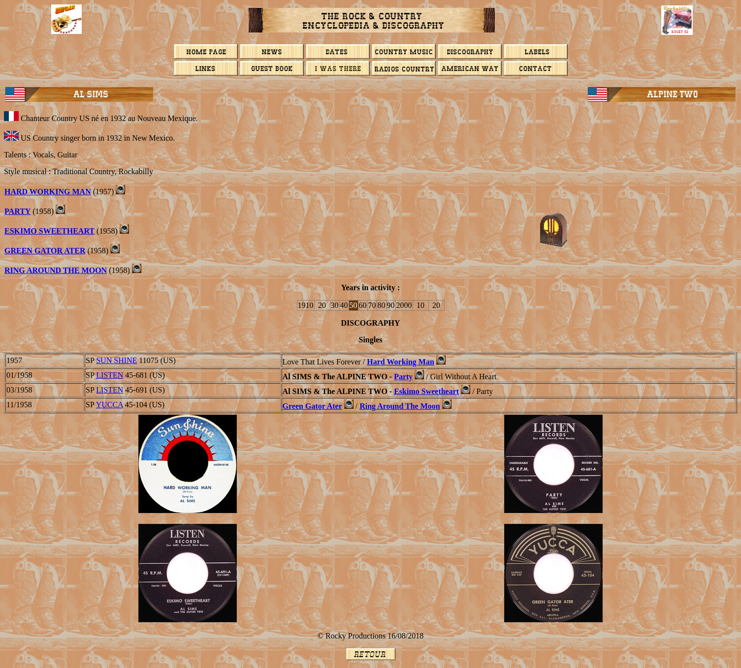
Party (403, 376)
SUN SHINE (116, 360)
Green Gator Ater (44, 250)
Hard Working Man (47, 191)
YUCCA (109, 404)
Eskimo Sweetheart (49, 231)
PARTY (17, 211)
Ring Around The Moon (55, 270)
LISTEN (109, 375)
